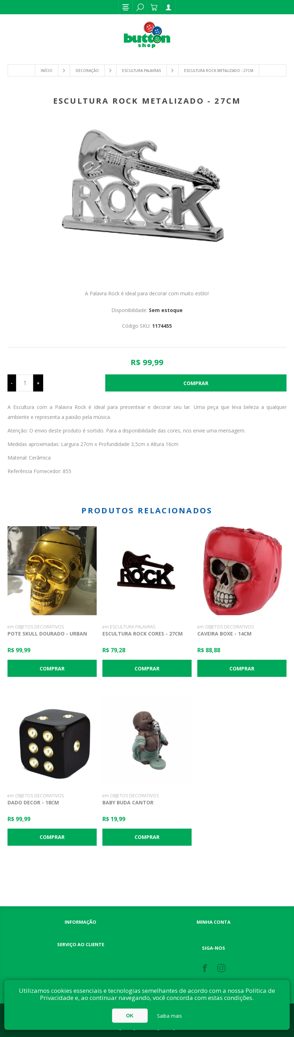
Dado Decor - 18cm (33, 802)
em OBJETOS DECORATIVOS (35, 627)
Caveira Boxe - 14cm (224, 633)
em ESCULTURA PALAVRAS (128, 627)
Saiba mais (169, 1015)
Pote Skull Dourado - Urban (47, 633)
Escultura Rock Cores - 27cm (142, 633)
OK (129, 1015)
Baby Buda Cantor (127, 802)
